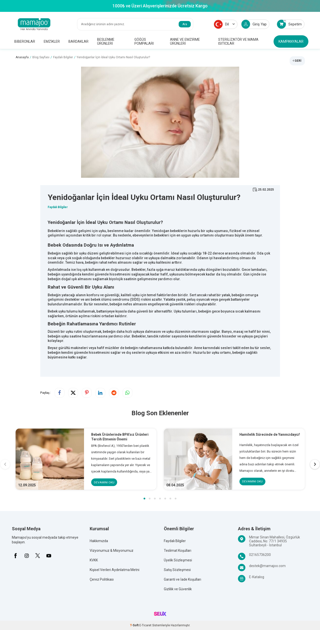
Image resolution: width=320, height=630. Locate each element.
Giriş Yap (254, 24)
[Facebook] (15, 555)
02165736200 (260, 555)
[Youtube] (49, 555)
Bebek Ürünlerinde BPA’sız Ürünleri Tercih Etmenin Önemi (120, 437)
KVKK (94, 560)
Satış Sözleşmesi (177, 570)
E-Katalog (256, 577)
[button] (144, 499)
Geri (297, 60)
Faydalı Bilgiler (63, 57)
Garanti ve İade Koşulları (182, 580)
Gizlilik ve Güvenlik (178, 589)
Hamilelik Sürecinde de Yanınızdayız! (270, 434)
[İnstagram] (26, 555)
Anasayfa (22, 57)
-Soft (134, 625)
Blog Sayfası (40, 57)
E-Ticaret (145, 625)
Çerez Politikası (102, 580)
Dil (224, 24)
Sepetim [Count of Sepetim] (289, 24)
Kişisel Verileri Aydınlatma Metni (114, 570)
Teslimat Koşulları (177, 551)
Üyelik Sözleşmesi (178, 560)
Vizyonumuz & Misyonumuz (111, 551)
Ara (184, 24)
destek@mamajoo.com (267, 566)
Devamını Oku (104, 482)
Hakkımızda (99, 541)
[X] (38, 555)
